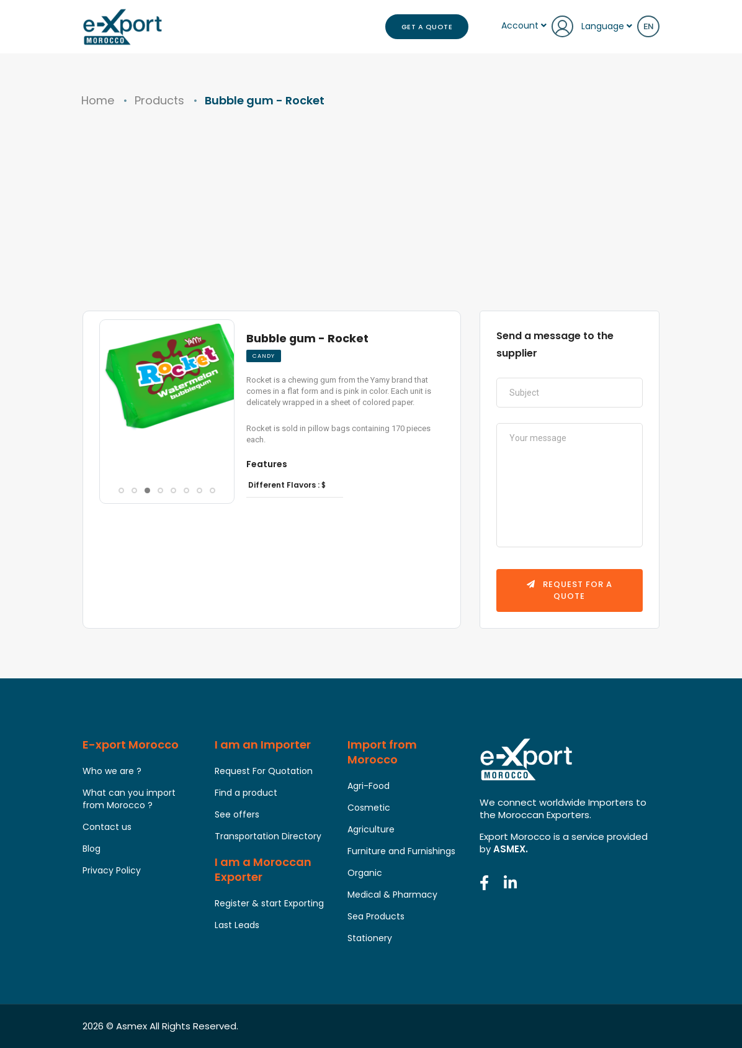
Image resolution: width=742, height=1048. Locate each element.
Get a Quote (427, 27)
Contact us (107, 827)
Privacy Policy (112, 871)
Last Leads (237, 925)
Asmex (131, 1025)
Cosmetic (368, 808)
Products (159, 100)
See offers (237, 815)
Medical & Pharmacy (392, 895)
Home (97, 100)
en (648, 26)
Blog (92, 849)
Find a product (246, 793)
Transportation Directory (268, 837)
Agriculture (371, 830)
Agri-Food (368, 786)
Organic (364, 873)
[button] (114, 457)
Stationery (369, 938)
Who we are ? (112, 771)
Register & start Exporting (269, 904)
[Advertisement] (371, 217)
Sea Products (376, 917)
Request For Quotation (264, 771)
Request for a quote (569, 590)
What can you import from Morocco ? (129, 799)
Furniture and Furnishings (401, 851)
